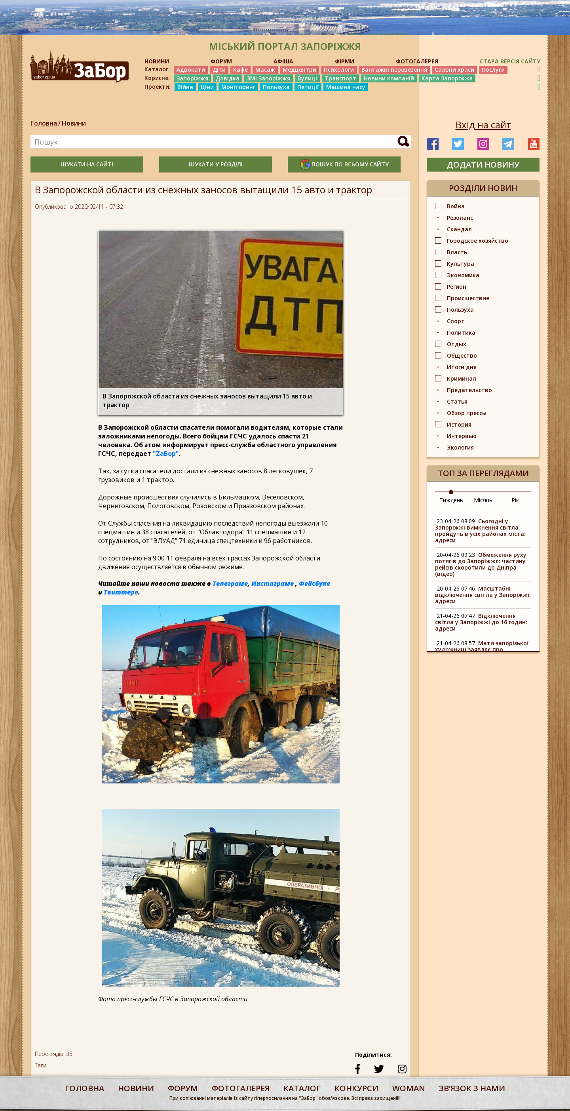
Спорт (456, 321)
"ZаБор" (166, 453)
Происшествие (468, 298)
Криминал (461, 378)
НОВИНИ (156, 61)
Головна (43, 123)
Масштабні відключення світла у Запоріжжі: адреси (483, 595)
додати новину (483, 164)
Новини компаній (389, 78)
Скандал (459, 229)
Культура (460, 263)
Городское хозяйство (477, 240)
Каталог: (157, 69)
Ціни (207, 87)
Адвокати (191, 69)
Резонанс (460, 217)
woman (408, 1088)
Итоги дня (462, 367)
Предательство (469, 390)
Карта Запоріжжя (447, 78)
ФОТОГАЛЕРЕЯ (417, 61)
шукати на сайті (87, 164)
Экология (460, 447)
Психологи (339, 69)
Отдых (456, 344)
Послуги (493, 69)
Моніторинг (238, 87)
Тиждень (451, 500)
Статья (457, 401)
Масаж (265, 69)
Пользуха (276, 87)
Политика (461, 332)
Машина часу (345, 87)
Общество (462, 355)
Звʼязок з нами (472, 1088)
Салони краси (454, 69)
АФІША (283, 61)
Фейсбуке (314, 583)
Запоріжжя (192, 78)
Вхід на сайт (483, 125)
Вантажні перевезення (394, 69)
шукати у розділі (216, 164)
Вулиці (307, 78)
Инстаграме (272, 583)
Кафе (240, 69)
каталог (302, 1088)
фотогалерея (241, 1088)
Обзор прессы (466, 413)
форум (183, 1088)
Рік (515, 500)
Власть (457, 252)
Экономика (463, 275)
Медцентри (299, 69)
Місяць (483, 500)
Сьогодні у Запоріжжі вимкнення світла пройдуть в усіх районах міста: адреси (480, 530)
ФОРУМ (221, 61)
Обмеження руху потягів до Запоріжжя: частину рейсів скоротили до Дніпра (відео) (480, 564)
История (459, 424)
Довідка (227, 78)
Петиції (308, 87)
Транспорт (340, 78)
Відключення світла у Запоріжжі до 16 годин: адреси (481, 622)
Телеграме (230, 583)
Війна (185, 87)
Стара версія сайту (510, 61)
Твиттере (121, 592)
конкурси (356, 1088)
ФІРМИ (344, 61)
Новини (74, 123)
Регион (456, 286)
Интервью (462, 436)
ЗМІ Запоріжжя (268, 78)
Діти (219, 69)
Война (456, 206)
